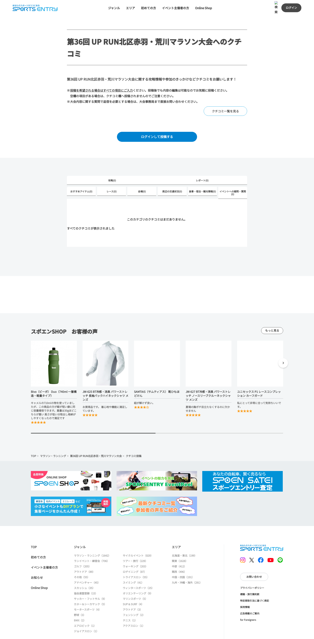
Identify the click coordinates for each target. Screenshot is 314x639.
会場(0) (142, 175)
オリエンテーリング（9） (138, 577)
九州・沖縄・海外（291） (187, 567)
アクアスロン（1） (134, 610)
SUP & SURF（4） (133, 588)
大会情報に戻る (205, 632)
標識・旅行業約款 (249, 578)
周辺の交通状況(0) (172, 175)
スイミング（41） (133, 567)
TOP (33, 440)
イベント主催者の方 (44, 551)
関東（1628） (180, 545)
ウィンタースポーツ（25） (138, 572)
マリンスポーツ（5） (135, 583)
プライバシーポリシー (252, 572)
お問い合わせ (254, 561)
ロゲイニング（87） (134, 556)
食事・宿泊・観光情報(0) (202, 175)
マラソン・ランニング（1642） (92, 540)
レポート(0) (202, 164)
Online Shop (39, 572)
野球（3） (80, 599)
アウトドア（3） (132, 594)
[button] (283, 347)
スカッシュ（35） (84, 572)
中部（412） (179, 550)
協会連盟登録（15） (86, 577)
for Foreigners (248, 604)
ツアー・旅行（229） (135, 545)
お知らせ (37, 562)
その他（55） (82, 561)
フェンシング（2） (134, 599)
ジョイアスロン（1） (86, 615)
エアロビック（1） (85, 610)
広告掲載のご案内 (249, 597)
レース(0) (112, 175)
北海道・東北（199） (184, 540)
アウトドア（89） (84, 556)
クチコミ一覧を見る (225, 95)
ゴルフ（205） (82, 550)
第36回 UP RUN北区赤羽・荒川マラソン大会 (96, 440)
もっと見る (272, 315)
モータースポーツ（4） (87, 594)
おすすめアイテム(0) (81, 175)
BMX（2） (80, 604)
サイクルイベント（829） (138, 540)
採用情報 (245, 591)
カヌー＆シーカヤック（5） (90, 588)
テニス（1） (130, 604)
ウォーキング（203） (135, 550)
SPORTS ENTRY (261, 532)
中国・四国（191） (183, 561)
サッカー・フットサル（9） (90, 583)
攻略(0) (112, 164)
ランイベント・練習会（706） (91, 545)
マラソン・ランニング (53, 440)
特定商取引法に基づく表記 (254, 584)
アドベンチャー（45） (87, 567)
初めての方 (38, 541)
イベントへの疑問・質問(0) (232, 177)
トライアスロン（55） (136, 561)
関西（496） (179, 556)
